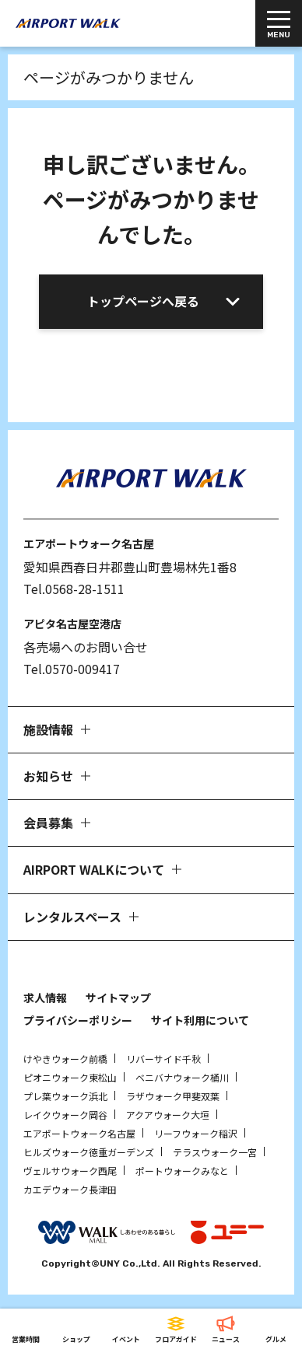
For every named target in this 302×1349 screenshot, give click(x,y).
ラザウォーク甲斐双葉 (172, 1096)
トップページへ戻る (143, 301)
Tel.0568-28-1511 (74, 588)
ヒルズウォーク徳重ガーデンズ (88, 1152)
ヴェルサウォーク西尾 (70, 1170)
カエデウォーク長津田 (70, 1189)
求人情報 (45, 997)
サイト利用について (200, 1020)
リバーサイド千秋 (163, 1058)
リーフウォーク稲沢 (195, 1133)
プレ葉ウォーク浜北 (65, 1096)
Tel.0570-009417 (71, 668)
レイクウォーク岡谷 (65, 1114)
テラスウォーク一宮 (215, 1152)
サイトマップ (118, 997)
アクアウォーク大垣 (167, 1114)
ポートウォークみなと (182, 1170)
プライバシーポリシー (77, 1020)
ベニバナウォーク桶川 (182, 1077)
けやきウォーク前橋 (65, 1058)
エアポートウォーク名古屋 (79, 1133)
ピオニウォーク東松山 (70, 1077)
